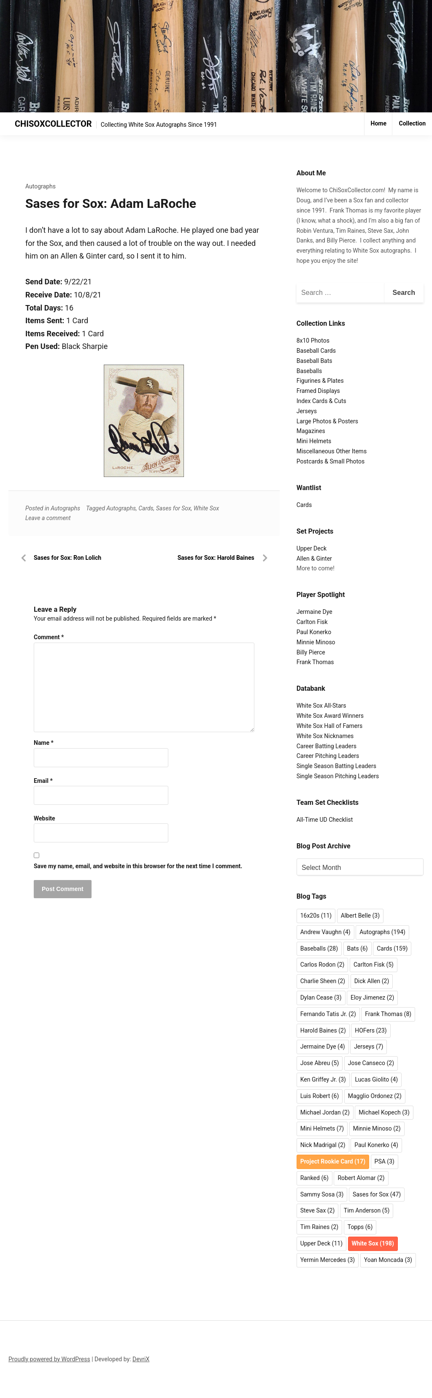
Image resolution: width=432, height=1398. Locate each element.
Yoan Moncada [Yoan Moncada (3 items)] (388, 1259)
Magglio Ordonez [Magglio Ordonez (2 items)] (375, 1096)
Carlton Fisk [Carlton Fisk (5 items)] (374, 964)
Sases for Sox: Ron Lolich (67, 557)
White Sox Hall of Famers (330, 725)
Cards (145, 508)
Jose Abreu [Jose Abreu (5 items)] (319, 1063)
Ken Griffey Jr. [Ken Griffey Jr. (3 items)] (323, 1079)
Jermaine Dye (314, 611)
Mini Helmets (314, 441)
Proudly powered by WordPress (49, 1359)
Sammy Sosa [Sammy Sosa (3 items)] (322, 1194)
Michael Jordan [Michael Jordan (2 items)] (325, 1112)
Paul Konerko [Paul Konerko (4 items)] (376, 1145)
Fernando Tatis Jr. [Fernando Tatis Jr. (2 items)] (328, 1014)
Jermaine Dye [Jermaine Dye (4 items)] (322, 1046)
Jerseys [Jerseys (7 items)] (368, 1046)
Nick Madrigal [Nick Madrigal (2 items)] (323, 1145)
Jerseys (307, 411)
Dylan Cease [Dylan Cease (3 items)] (321, 997)
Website (44, 818)
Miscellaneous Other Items (332, 451)
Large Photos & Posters (327, 421)
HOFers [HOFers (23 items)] (370, 1030)
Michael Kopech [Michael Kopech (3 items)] (384, 1112)
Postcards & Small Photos (331, 461)
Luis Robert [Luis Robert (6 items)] (319, 1096)
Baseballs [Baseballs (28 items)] (319, 948)
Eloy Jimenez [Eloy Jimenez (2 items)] (372, 997)
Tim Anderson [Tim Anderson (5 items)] (366, 1210)
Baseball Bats (314, 360)
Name (44, 742)
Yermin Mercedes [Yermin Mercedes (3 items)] (327, 1259)
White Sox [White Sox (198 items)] (373, 1243)
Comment (49, 637)
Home (378, 123)
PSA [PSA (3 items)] (384, 1161)
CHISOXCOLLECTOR (53, 124)
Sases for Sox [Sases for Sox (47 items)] (377, 1194)
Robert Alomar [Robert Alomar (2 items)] (361, 1178)
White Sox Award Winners (330, 715)
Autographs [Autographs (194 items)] (382, 932)
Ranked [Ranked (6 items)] (314, 1178)
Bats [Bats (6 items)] (357, 948)
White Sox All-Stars (321, 705)
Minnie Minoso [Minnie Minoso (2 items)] (377, 1128)
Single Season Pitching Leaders (338, 776)
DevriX (140, 1359)
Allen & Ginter (314, 558)
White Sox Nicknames (325, 736)
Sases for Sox (173, 508)
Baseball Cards (316, 350)
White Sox (206, 508)
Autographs (40, 186)
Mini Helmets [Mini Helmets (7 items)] (322, 1128)
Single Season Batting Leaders (336, 766)
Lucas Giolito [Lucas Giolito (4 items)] (376, 1079)
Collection (412, 123)
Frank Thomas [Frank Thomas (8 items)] (388, 1014)
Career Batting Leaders (326, 746)
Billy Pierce (311, 652)
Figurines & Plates (320, 380)
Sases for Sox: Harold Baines (216, 557)
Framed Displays (318, 390)
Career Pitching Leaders (328, 755)
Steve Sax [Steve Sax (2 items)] (317, 1210)
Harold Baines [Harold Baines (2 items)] (323, 1030)
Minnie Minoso (316, 642)
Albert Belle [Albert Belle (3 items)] (360, 915)
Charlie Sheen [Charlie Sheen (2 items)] (323, 981)
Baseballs (309, 371)
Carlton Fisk (312, 622)
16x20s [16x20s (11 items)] (316, 915)
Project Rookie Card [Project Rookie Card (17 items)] (332, 1161)
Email (43, 780)
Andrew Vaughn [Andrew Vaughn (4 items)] (325, 932)
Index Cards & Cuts (321, 401)
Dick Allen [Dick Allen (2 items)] (371, 981)
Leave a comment (48, 518)
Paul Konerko (314, 632)
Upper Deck (312, 548)
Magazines (311, 431)
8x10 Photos (313, 340)
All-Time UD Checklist (325, 819)
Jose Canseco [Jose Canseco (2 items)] (371, 1063)
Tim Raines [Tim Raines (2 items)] (319, 1227)
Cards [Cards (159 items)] (392, 948)
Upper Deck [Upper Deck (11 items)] (321, 1243)
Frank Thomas (315, 662)
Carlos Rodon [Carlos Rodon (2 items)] (322, 964)
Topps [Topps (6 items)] (360, 1227)
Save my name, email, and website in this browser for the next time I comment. (138, 866)
